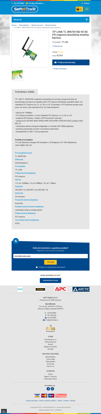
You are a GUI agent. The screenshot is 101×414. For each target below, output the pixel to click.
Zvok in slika (50, 359)
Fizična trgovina (50, 342)
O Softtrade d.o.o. (50, 339)
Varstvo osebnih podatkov (47, 401)
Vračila (60, 401)
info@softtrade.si (34, 3)
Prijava (85, 3)
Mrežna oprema (37, 25)
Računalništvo (24, 25)
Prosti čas (50, 364)
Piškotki (72, 401)
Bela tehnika (50, 361)
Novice (50, 344)
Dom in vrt (50, 366)
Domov (14, 25)
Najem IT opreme (50, 376)
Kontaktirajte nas (50, 280)
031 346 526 (50, 315)
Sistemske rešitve (50, 379)
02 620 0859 (50, 318)
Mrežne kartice (51, 25)
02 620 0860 (18, 3)
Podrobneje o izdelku (24, 92)
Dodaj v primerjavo (60, 69)
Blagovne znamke (50, 347)
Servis (50, 374)
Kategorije (50, 19)
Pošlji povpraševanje (65, 62)
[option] (20, 289)
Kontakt (50, 349)
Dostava (66, 401)
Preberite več (57, 46)
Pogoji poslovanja (32, 401)
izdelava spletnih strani (46, 410)
